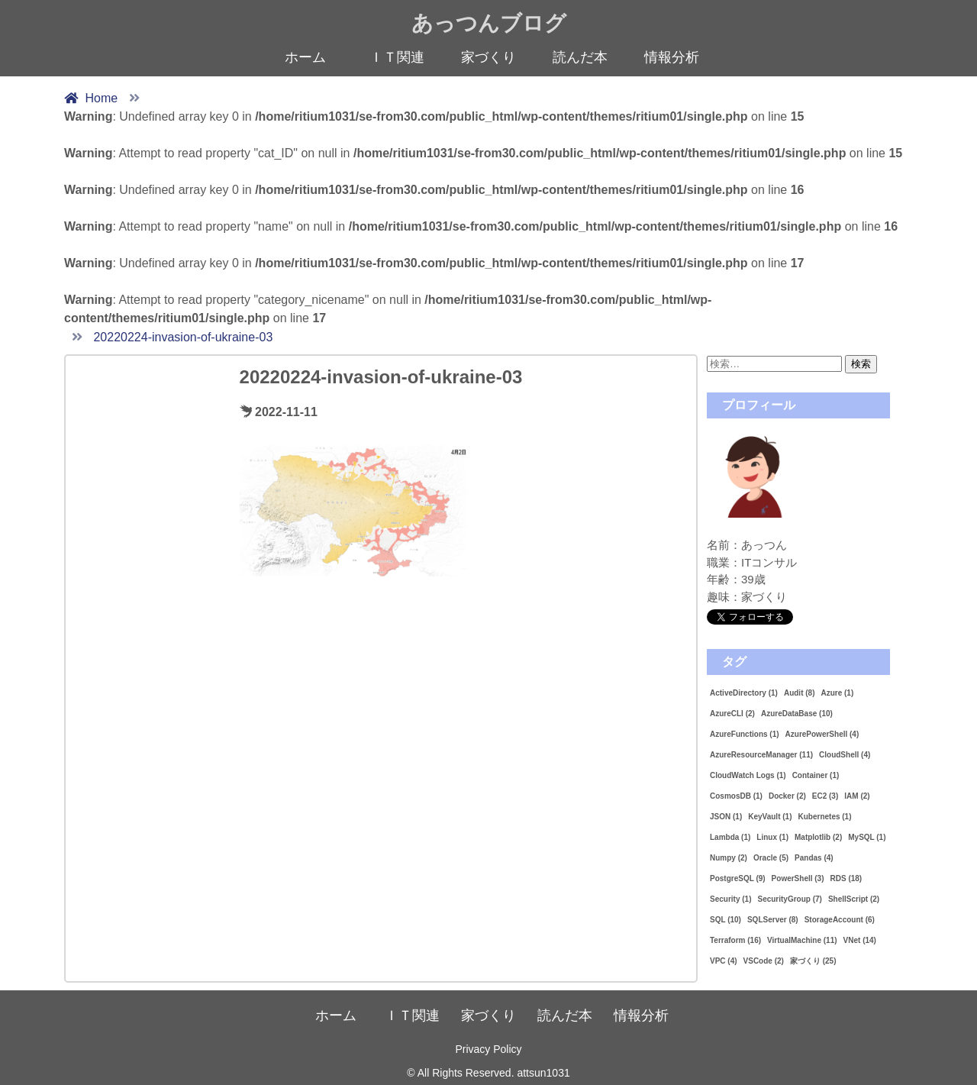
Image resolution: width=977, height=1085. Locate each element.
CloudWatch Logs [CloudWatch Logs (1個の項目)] (748, 775)
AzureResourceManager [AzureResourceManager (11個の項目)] (761, 755)
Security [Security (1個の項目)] (730, 899)
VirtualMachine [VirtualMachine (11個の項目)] (802, 940)
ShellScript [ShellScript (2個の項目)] (853, 899)
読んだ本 (580, 57)
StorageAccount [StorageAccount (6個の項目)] (839, 919)
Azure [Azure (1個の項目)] (837, 693)
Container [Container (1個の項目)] (816, 775)
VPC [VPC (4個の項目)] (723, 961)
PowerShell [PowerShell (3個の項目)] (798, 878)
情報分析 (671, 57)
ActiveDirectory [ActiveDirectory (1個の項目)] (744, 693)
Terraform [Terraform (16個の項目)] (735, 940)
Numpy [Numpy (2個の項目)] (728, 858)
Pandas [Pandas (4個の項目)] (814, 858)
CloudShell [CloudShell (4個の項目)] (844, 755)
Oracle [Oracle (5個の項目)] (770, 858)
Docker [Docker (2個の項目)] (787, 796)
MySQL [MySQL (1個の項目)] (866, 837)
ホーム (305, 57)
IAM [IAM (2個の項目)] (856, 796)
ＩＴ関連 (396, 57)
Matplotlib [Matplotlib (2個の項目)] (818, 837)
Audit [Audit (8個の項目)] (799, 693)
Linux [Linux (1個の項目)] (772, 837)
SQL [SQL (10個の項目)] (725, 919)
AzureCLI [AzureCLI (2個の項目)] (732, 713)
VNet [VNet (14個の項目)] (859, 940)
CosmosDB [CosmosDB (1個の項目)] (736, 796)
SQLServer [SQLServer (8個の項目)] (772, 919)
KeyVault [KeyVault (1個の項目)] (770, 816)
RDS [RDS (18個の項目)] (846, 878)
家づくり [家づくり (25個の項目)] (813, 961)
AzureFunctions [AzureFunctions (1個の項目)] (744, 734)
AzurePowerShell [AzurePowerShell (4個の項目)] (822, 734)
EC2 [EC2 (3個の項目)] (825, 796)
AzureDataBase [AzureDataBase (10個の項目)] (797, 713)
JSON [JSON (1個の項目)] (726, 816)
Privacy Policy (488, 1049)
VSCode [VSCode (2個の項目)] (763, 961)
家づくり (488, 57)
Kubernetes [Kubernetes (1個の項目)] (824, 816)
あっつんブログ (488, 23)
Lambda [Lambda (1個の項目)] (730, 837)
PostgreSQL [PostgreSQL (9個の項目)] (738, 878)
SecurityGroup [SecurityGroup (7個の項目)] (789, 899)
